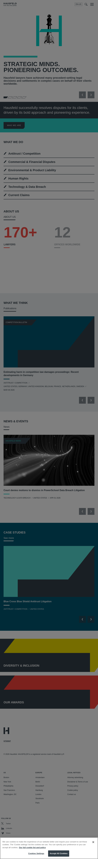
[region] (49, 848)
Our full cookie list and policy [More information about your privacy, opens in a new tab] (32, 847)
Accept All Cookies (59, 853)
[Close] (93, 842)
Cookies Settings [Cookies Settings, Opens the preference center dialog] (36, 853)
